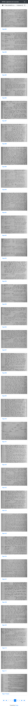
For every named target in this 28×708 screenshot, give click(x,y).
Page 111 (4, 671)
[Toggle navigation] (24, 2)
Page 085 (4, 75)
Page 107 (4, 579)
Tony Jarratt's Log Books (10, 5)
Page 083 (4, 29)
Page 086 (4, 98)
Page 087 (4, 120)
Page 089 (4, 166)
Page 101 (4, 441)
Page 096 (4, 327)
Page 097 (4, 350)
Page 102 (4, 464)
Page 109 (4, 625)
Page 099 (4, 395)
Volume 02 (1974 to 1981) (22, 5)
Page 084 (4, 52)
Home (2, 5)
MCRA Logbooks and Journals (10, 2)
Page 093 (4, 258)
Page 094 (4, 281)
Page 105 (4, 533)
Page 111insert (5, 693)
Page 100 (4, 418)
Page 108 (4, 602)
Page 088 (4, 143)
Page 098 (4, 373)
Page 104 (4, 510)
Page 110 (4, 648)
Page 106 (4, 556)
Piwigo (16, 705)
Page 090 (4, 189)
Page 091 (4, 212)
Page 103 (4, 487)
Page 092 (4, 235)
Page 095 (4, 304)
